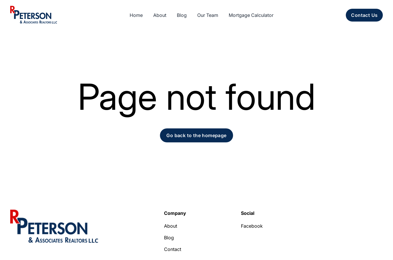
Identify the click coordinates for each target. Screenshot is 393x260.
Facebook (252, 226)
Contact (172, 249)
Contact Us (364, 15)
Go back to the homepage (196, 135)
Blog (169, 237)
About (170, 226)
